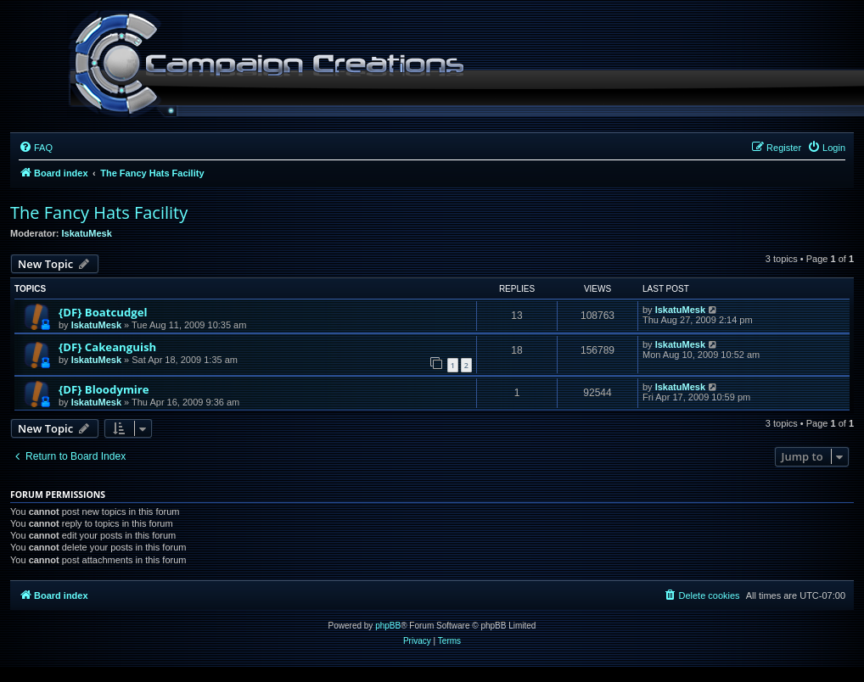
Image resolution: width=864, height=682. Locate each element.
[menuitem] (36, 147)
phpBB (388, 625)
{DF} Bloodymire (104, 389)
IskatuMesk (87, 233)
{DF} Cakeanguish (107, 347)
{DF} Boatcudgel (103, 312)
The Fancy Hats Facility (99, 212)
